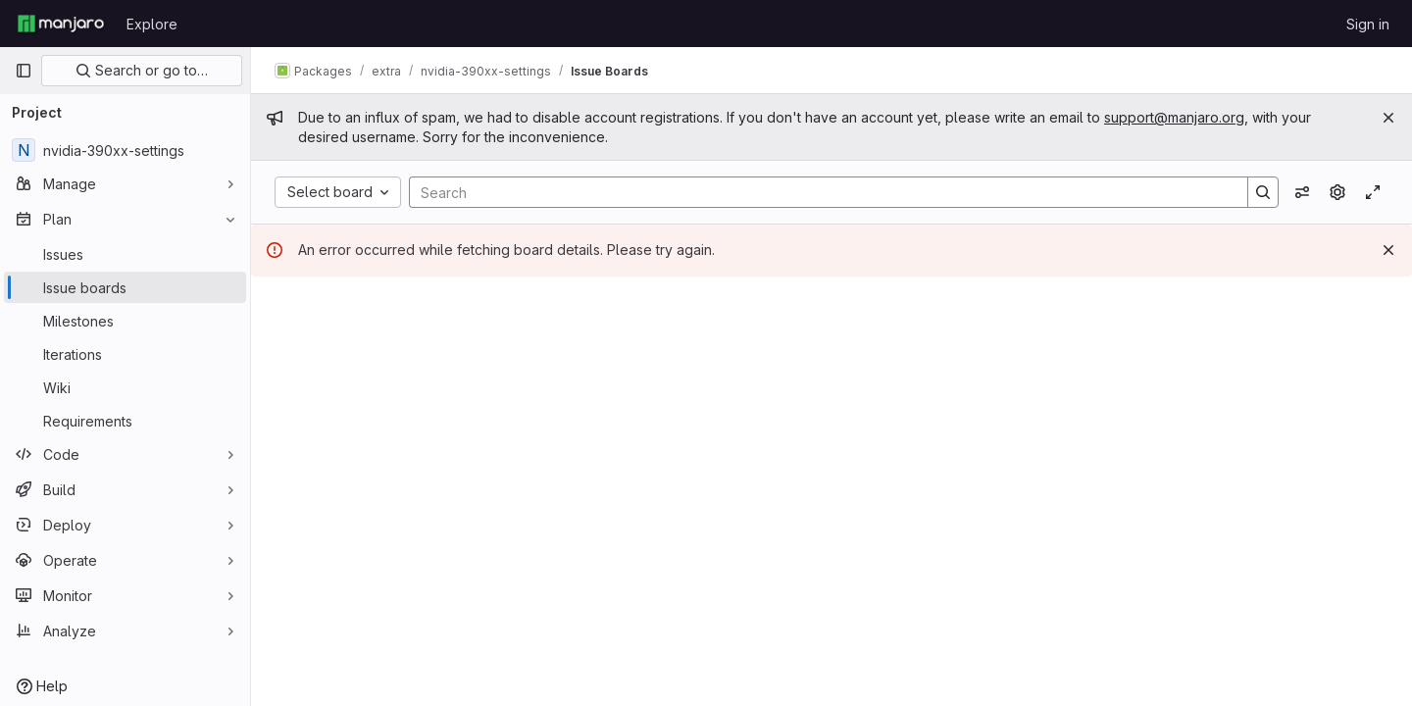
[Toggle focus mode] (1372, 192)
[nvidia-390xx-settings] (125, 150)
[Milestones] (125, 320)
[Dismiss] (1388, 250)
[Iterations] (125, 354)
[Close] (1388, 117)
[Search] (819, 192)
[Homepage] (61, 23)
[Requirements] (125, 420)
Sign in (1367, 24)
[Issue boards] (125, 287)
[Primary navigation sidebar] (23, 70)
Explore (151, 24)
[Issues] (125, 254)
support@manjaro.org (1174, 117)
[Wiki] (125, 387)
